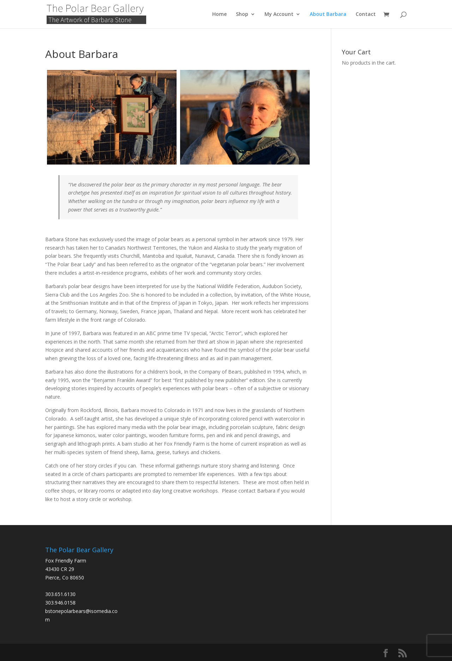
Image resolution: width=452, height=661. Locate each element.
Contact (366, 14)
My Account (278, 14)
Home (219, 14)
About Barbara (328, 14)
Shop (242, 14)
